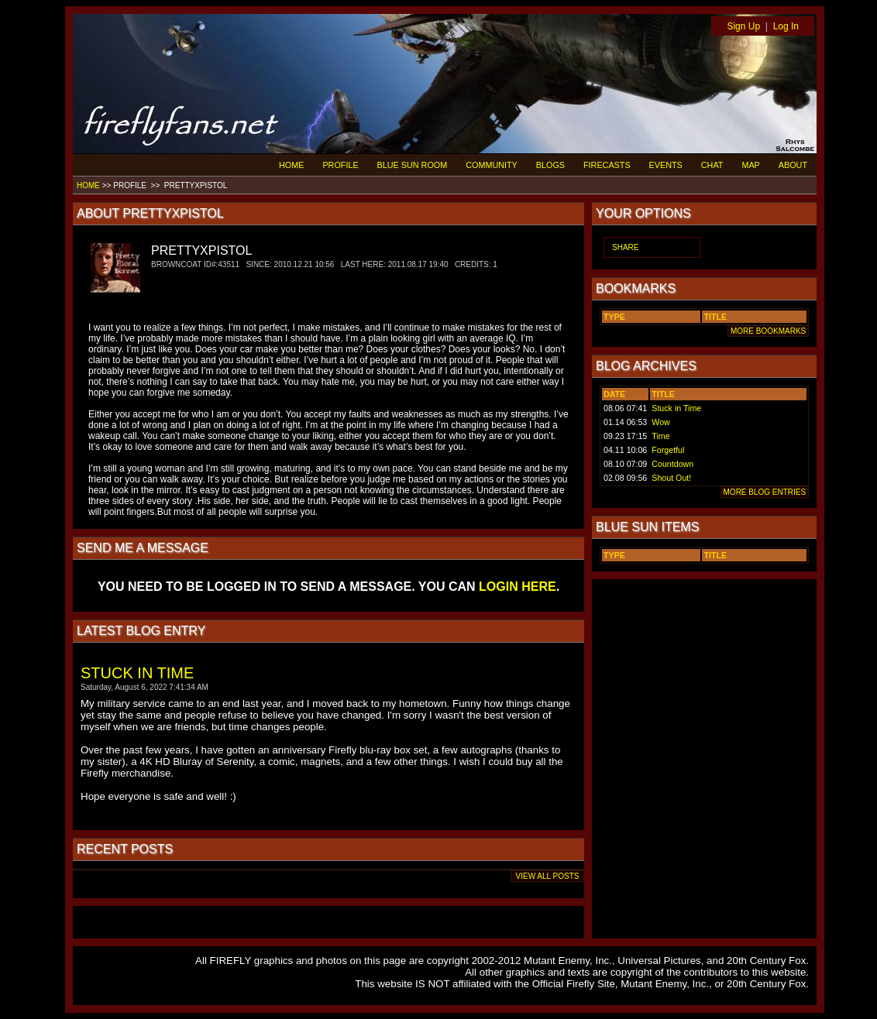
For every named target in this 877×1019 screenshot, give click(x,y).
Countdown (672, 463)
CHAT (712, 165)
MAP (750, 165)
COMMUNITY (492, 165)
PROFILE (340, 165)
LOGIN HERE (517, 586)
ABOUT (793, 165)
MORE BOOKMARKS (768, 331)
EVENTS (666, 165)
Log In (786, 26)
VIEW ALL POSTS (547, 876)
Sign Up (743, 26)
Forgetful (668, 450)
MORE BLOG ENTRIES (764, 492)
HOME (291, 165)
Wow (661, 422)
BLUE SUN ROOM (412, 165)
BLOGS (550, 165)
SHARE (625, 247)
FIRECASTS (607, 165)
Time (660, 436)
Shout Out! (671, 477)
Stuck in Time (676, 408)
